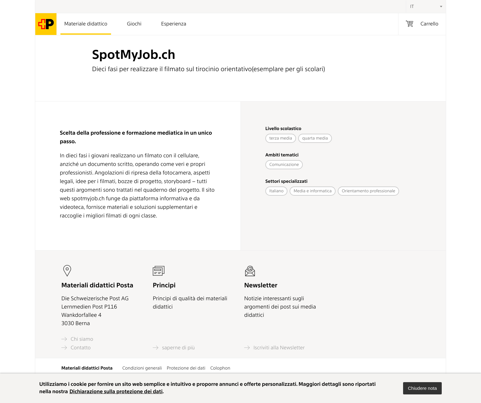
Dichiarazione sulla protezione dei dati (115, 392)
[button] (422, 388)
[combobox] (426, 6)
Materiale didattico (85, 24)
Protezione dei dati (186, 368)
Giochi (134, 24)
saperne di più (174, 348)
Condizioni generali (142, 368)
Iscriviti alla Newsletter (274, 348)
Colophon (220, 368)
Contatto (76, 348)
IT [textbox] (412, 6)
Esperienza (173, 24)
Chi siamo (77, 339)
